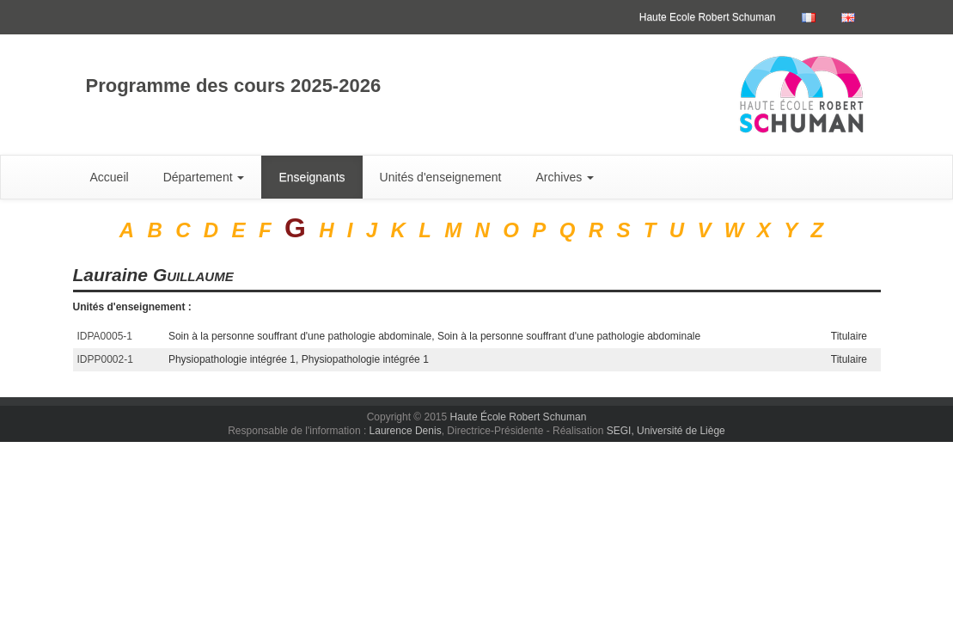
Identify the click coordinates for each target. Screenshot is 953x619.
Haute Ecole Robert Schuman (707, 17)
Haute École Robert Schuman (518, 417)
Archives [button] (565, 177)
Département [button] (204, 177)
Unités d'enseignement (441, 177)
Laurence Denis (406, 431)
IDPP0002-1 (105, 359)
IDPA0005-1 (104, 336)
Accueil (109, 177)
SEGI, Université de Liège (666, 431)
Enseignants (311, 177)
